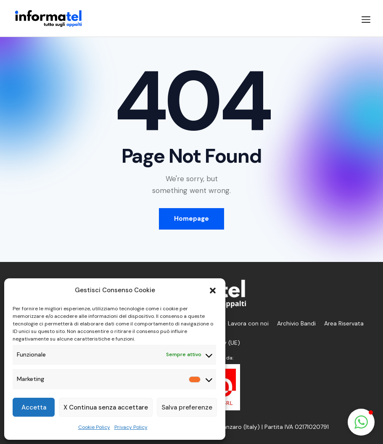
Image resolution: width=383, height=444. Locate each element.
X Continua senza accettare (105, 407)
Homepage (191, 218)
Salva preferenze (186, 407)
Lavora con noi (248, 323)
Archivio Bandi (296, 323)
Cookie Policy (94, 427)
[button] (213, 290)
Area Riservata (344, 323)
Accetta (33, 407)
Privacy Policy (131, 427)
